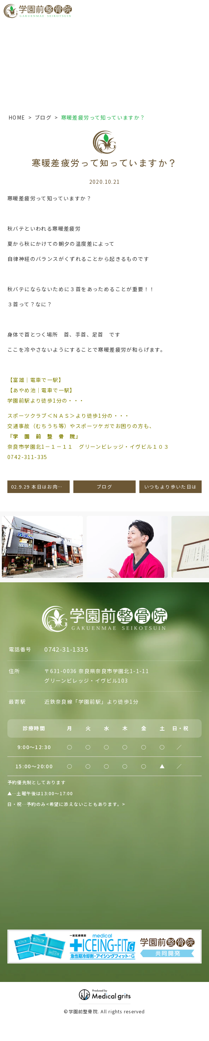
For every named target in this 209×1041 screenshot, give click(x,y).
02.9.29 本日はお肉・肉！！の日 (40, 486)
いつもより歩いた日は (170, 486)
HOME (16, 117)
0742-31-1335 (66, 649)
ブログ (43, 117)
